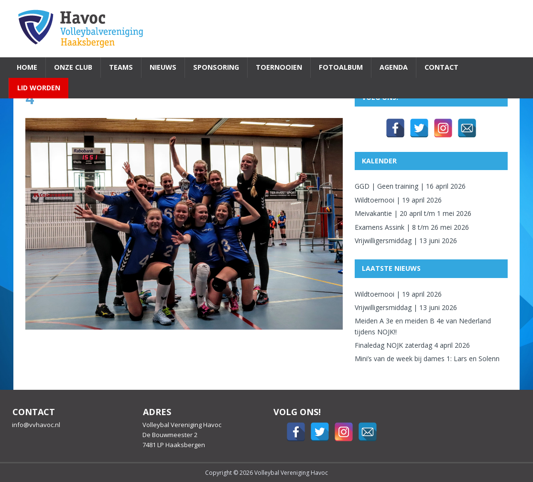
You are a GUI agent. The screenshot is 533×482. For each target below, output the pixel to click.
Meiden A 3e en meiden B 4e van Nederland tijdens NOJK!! (423, 326)
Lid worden (38, 87)
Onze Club (73, 67)
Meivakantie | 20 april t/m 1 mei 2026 (413, 213)
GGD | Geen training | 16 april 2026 (410, 186)
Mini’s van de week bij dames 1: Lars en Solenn (427, 358)
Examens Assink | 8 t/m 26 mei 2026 (412, 227)
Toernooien (279, 67)
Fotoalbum (341, 67)
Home (27, 67)
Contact (441, 67)
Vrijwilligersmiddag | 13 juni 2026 (406, 240)
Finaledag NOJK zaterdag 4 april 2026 (412, 345)
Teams (121, 67)
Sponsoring (216, 67)
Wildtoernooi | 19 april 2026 (398, 199)
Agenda (394, 67)
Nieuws (163, 67)
